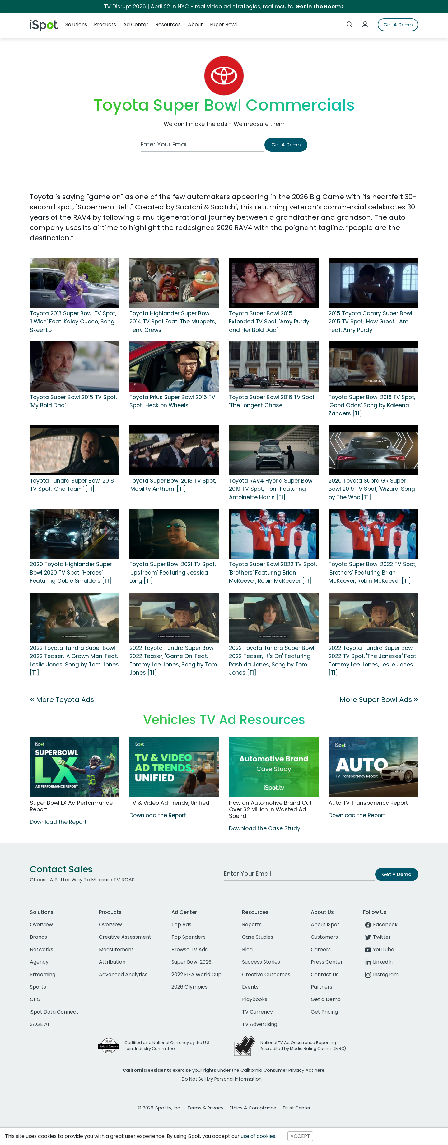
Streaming (42, 974)
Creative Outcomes (266, 974)
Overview (41, 924)
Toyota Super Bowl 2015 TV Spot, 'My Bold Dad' (73, 401)
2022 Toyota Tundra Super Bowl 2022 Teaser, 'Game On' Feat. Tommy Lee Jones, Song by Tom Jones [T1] (173, 660)
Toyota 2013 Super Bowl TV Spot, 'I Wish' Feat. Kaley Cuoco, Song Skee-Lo (73, 322)
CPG (35, 999)
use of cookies (258, 1136)
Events (250, 986)
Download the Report (58, 822)
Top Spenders (188, 937)
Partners (321, 986)
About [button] (195, 24)
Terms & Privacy (205, 1108)
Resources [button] (168, 24)
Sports (38, 986)
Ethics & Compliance (253, 1108)
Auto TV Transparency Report (368, 803)
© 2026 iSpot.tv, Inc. (159, 1108)
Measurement (116, 949)
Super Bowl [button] (223, 24)
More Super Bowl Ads (378, 699)
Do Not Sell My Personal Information (222, 1079)
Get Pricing (324, 1011)
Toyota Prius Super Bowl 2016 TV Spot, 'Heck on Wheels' (172, 401)
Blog (247, 949)
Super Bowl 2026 (191, 962)
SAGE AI (39, 1024)
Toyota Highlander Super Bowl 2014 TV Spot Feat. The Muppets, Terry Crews (172, 322)
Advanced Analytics (123, 974)
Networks (41, 949)
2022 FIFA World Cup (196, 974)
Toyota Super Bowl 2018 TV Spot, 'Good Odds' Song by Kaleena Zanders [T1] (372, 405)
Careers (321, 949)
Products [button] (105, 24)
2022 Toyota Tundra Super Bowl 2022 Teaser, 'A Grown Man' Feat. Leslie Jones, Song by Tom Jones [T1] (74, 660)
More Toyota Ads (62, 699)
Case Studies (257, 937)
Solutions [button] (76, 24)
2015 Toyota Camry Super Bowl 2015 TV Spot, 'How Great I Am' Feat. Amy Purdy (370, 322)
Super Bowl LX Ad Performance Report (71, 806)
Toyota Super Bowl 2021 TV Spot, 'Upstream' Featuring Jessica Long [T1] (172, 572)
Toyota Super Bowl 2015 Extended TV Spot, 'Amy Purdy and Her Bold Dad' (269, 322)
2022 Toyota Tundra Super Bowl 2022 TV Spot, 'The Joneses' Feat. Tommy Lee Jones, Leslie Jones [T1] (373, 660)
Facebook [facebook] (380, 924)
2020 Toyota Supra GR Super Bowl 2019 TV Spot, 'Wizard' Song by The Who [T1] (372, 489)
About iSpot (325, 924)
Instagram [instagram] (381, 974)
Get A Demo (398, 24)
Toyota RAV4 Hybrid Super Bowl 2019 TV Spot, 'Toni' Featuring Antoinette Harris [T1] (271, 489)
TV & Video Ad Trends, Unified (169, 803)
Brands (38, 937)
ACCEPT (300, 1136)
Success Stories (261, 962)
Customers (324, 937)
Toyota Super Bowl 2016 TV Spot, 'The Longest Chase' (272, 401)
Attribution (112, 962)
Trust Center (296, 1108)
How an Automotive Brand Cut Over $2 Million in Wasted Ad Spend (270, 809)
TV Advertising (259, 1024)
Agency (39, 962)
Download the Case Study (264, 828)
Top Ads (181, 924)
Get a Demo (326, 999)
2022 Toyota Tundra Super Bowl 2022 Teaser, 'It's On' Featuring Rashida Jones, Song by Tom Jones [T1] (271, 660)
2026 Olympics (189, 986)
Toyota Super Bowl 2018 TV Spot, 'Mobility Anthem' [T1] (172, 485)
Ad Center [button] (135, 24)
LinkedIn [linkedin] (378, 962)
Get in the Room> (320, 6)
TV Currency (257, 1011)
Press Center (327, 962)
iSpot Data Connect (54, 1011)
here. (320, 1070)
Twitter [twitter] (377, 937)
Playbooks (254, 999)
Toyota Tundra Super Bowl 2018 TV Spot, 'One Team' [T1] (72, 485)
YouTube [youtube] (378, 949)
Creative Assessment (125, 937)
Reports (252, 924)
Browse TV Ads (189, 949)
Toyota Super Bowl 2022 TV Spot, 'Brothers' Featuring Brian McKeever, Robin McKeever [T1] (273, 572)
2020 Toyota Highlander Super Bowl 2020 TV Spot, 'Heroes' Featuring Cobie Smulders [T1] (71, 572)
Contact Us (324, 974)
